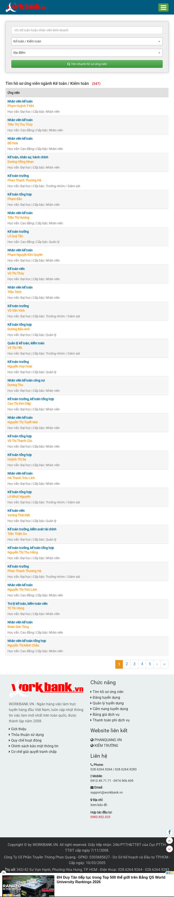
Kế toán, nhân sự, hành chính (27, 157)
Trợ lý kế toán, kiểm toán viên (27, 603)
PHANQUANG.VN (108, 740)
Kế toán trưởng (18, 176)
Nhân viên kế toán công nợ (26, 380)
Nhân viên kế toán (20, 101)
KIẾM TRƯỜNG (106, 745)
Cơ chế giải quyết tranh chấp (33, 752)
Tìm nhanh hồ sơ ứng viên (87, 64)
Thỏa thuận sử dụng (26, 735)
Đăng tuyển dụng (105, 697)
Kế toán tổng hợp (19, 194)
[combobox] (87, 41)
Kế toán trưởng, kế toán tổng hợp (30, 399)
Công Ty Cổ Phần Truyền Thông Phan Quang (39, 857)
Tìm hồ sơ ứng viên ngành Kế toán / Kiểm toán (52, 83)
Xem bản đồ (98, 805)
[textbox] (87, 30)
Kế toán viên (16, 269)
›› (164, 664)
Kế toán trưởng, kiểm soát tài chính (31, 529)
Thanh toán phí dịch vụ (110, 720)
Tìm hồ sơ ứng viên (106, 692)
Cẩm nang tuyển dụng (109, 709)
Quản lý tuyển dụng (107, 703)
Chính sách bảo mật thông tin (33, 746)
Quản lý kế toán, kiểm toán (25, 343)
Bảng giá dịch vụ (104, 714)
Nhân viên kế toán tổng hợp (26, 641)
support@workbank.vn (106, 792)
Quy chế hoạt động (25, 740)
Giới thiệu (17, 729)
